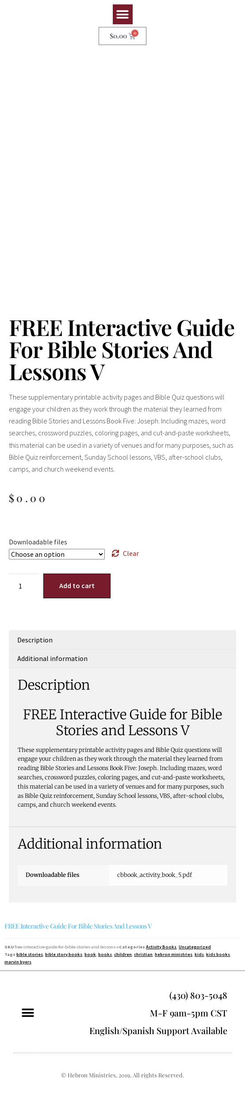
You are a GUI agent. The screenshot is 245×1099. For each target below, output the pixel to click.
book (90, 954)
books (105, 954)
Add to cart (77, 585)
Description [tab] (35, 639)
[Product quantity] (24, 586)
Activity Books (161, 947)
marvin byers (17, 962)
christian (143, 954)
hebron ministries (173, 954)
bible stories (29, 954)
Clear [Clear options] (131, 553)
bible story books (63, 954)
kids (199, 954)
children (123, 954)
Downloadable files (38, 541)
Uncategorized (195, 947)
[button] (123, 14)
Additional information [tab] (52, 658)
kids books (218, 954)
